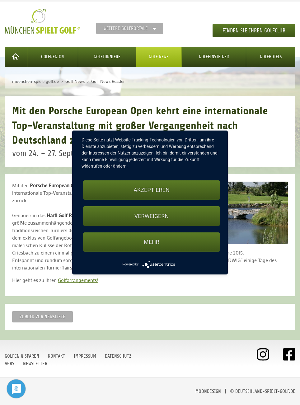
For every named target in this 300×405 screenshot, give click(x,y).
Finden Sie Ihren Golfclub (254, 30)
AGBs (9, 363)
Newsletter (35, 363)
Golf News (159, 57)
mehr (151, 242)
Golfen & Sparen (22, 356)
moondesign (208, 391)
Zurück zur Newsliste (42, 317)
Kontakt (56, 356)
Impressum (85, 356)
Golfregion (52, 57)
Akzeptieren (151, 190)
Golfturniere (107, 57)
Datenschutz (118, 356)
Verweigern (151, 216)
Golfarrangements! (78, 280)
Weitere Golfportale (126, 28)
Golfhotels (271, 57)
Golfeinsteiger (214, 57)
